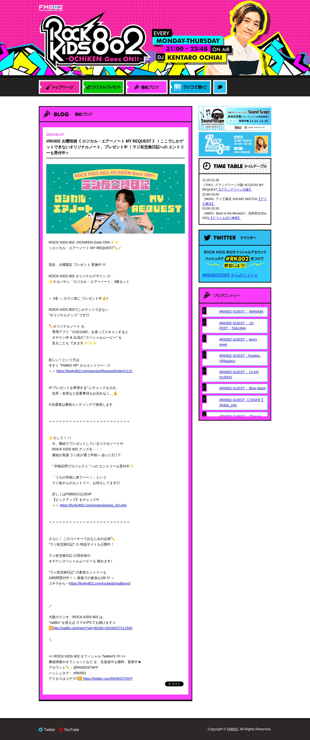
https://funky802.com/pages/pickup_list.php (93, 505)
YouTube (69, 730)
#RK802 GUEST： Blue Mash (242, 388)
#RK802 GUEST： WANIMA (241, 311)
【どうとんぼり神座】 (225, 218)
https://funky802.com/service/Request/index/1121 (94, 371)
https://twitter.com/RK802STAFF (107, 679)
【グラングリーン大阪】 (234, 189)
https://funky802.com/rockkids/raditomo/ (100, 583)
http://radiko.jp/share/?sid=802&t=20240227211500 (92, 628)
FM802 (232, 729)
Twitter (47, 730)
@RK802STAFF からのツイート (230, 275)
